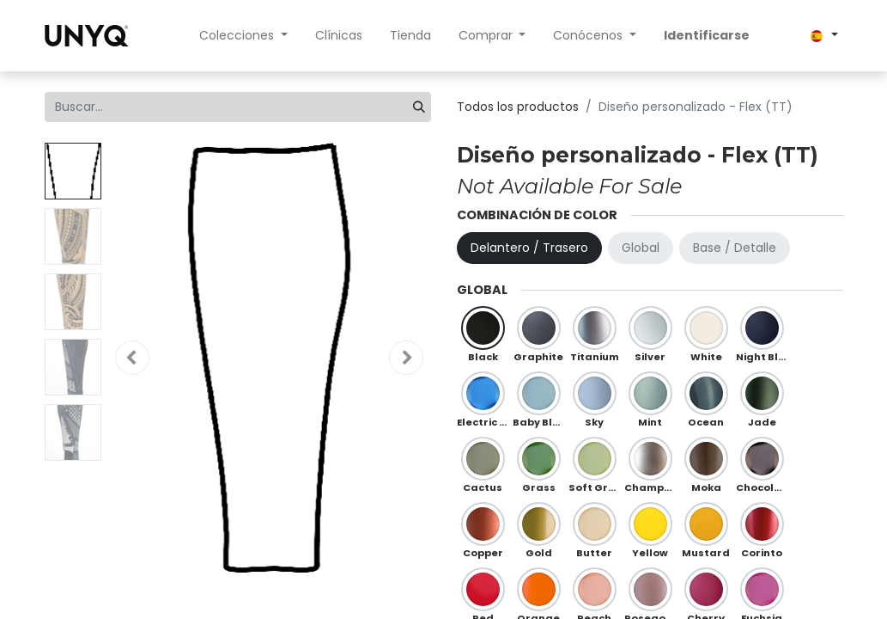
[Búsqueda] (419, 107)
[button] (132, 357)
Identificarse (707, 35)
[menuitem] (338, 35)
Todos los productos (518, 106)
